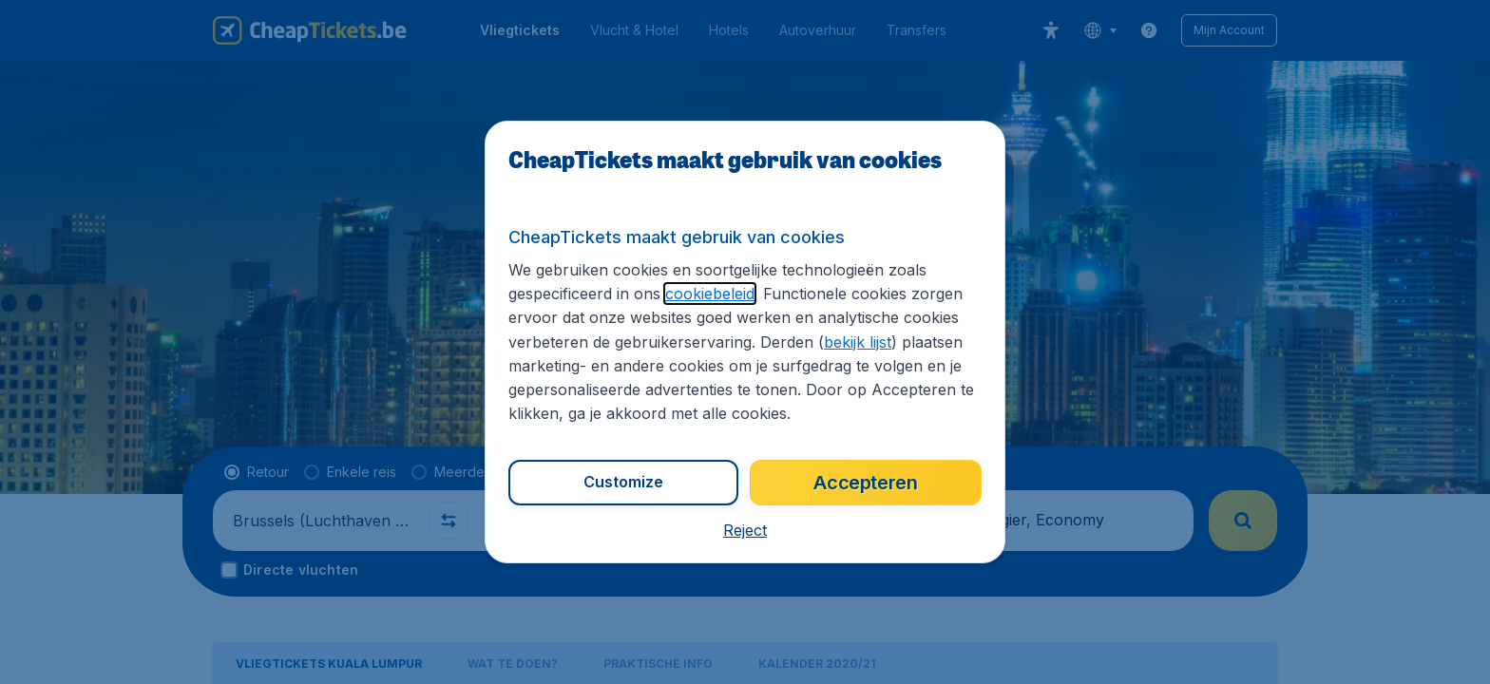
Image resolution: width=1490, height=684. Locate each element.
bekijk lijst (857, 342)
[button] (745, 530)
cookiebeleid (710, 293)
